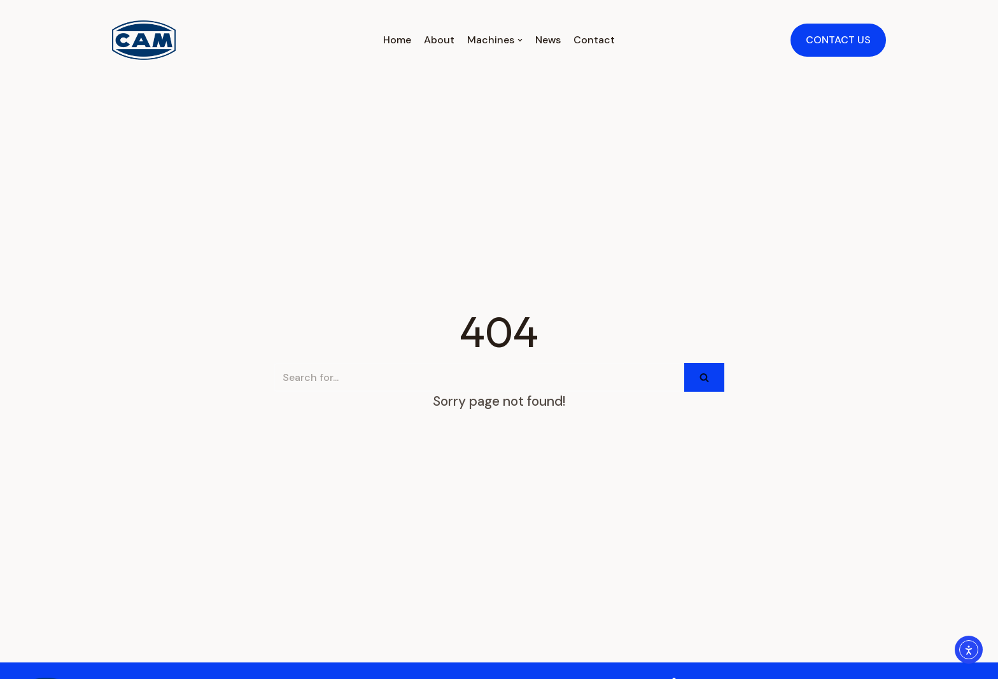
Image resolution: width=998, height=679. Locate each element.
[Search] (479, 377)
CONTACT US (838, 39)
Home (397, 39)
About (439, 39)
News (548, 39)
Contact (594, 39)
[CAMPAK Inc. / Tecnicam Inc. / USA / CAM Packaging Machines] (144, 40)
